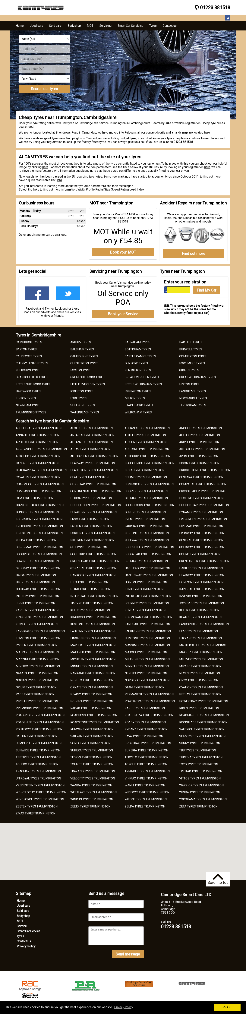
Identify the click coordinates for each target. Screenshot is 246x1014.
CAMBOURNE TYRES (84, 356)
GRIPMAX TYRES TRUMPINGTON (38, 568)
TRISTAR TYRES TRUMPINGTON (200, 771)
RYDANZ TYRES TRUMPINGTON (146, 729)
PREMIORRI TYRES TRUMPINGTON (39, 708)
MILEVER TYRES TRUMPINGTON (201, 659)
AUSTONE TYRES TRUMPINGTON (147, 449)
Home (21, 900)
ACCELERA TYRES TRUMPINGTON (39, 428)
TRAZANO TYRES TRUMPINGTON (92, 771)
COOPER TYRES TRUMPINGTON (146, 491)
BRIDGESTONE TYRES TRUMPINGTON (204, 470)
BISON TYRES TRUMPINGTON (199, 463)
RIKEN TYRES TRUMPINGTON (199, 708)
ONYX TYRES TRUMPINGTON (198, 680)
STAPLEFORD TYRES (139, 405)
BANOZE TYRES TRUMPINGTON (37, 463)
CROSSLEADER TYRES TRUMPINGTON (205, 491)
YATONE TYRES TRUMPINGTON (146, 799)
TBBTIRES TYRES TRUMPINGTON (38, 757)
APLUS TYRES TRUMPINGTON (199, 435)
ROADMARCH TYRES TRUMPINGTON (204, 715)
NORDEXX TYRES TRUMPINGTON (147, 680)
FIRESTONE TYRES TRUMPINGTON (39, 533)
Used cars (23, 906)
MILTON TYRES (135, 398)
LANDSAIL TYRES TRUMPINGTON (147, 624)
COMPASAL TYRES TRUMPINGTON (202, 484)
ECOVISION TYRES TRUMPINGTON (39, 519)
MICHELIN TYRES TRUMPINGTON (92, 659)
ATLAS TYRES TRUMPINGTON (90, 449)
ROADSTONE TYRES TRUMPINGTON (94, 722)
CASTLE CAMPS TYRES (140, 356)
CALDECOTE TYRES (29, 356)
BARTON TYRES (26, 349)
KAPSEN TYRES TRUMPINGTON (37, 610)
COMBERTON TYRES (193, 356)
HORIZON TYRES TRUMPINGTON (201, 582)
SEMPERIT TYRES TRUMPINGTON (39, 743)
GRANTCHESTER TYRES (32, 377)
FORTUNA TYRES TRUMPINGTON (92, 533)
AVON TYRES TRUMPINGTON (198, 456)
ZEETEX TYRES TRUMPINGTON (37, 806)
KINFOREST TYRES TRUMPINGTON (39, 617)
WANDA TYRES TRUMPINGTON (91, 785)
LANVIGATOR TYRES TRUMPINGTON (40, 631)
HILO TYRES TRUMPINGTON (89, 582)
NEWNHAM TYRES (28, 405)
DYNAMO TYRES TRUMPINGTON (201, 512)
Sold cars (23, 911)
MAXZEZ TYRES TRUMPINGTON (200, 652)
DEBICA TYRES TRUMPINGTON (91, 498)
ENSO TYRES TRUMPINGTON (89, 519)
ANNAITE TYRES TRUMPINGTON (37, 435)
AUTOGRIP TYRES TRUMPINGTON (147, 456)
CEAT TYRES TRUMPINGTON (89, 477)
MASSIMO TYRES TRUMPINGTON (147, 645)
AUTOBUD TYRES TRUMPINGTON (38, 456)
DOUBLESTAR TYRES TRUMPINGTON (204, 505)
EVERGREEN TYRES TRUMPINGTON (203, 519)
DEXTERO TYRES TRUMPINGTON (201, 498)
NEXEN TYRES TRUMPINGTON (199, 673)
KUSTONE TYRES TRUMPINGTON (92, 624)
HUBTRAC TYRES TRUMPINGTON (38, 589)
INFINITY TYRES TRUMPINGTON (37, 596)
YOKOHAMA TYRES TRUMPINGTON (203, 799)
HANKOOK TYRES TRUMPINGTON (92, 575)
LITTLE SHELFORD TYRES (33, 384)
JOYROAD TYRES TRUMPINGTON (201, 603)
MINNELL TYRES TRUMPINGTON (147, 666)
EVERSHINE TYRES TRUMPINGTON (39, 526)
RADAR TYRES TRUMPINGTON (90, 708)
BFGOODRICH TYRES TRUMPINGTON (149, 463)
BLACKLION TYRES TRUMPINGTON (94, 470)
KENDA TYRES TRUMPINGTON (145, 610)
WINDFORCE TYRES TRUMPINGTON (40, 799)
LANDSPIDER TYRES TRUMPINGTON (204, 624)
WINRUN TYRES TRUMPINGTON (91, 799)
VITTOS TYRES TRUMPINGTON (200, 778)
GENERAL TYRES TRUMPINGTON (201, 540)
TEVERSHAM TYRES (192, 405)
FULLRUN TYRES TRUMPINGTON (92, 540)
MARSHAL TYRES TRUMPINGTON (92, 645)
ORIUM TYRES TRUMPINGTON (36, 687)
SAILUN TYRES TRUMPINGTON (36, 736)
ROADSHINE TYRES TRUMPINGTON (40, 722)
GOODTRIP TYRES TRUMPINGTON (93, 554)
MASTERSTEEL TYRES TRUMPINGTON (205, 645)
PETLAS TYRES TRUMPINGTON (200, 694)
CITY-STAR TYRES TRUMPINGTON (93, 484)
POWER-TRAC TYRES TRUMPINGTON (150, 701)
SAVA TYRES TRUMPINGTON (144, 736)
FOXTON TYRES (80, 370)
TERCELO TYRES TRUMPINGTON (146, 757)
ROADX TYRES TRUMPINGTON (145, 722)
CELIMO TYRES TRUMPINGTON (146, 477)
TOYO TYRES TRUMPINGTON (198, 764)
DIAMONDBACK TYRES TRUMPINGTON (42, 505)
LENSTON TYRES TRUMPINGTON (38, 638)
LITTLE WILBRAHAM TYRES (143, 384)
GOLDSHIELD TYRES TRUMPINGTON (149, 547)
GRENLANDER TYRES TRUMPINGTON (204, 561)
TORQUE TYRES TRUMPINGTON (146, 764)
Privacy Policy (26, 946)
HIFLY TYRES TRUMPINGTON (35, 582)
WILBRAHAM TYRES (138, 412)
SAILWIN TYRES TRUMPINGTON (91, 736)
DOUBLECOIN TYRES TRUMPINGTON (149, 505)
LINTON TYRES (26, 398)
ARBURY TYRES (80, 342)
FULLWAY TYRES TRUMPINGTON (147, 540)
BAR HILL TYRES (190, 342)
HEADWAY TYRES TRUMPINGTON (201, 575)
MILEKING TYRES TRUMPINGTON (147, 659)
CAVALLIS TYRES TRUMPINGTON (38, 477)
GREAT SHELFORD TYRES (87, 377)
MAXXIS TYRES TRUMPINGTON (146, 652)
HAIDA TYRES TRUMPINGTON (36, 575)
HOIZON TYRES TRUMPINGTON (146, 582)
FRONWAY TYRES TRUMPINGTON (201, 533)
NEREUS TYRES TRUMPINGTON (146, 673)
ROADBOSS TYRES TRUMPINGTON (93, 715)
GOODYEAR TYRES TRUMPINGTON (148, 554)
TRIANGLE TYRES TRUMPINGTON (147, 771)
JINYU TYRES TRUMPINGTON (35, 603)
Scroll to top (218, 879)
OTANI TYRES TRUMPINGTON (144, 687)
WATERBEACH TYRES (84, 412)
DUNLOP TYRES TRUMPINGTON (37, 512)
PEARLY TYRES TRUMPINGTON (91, 694)
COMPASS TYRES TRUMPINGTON (38, 491)
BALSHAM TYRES (82, 349)
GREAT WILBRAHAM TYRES (197, 377)
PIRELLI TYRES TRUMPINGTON (37, 701)
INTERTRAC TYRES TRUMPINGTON (148, 596)
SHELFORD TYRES (82, 405)
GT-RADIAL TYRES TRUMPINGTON (93, 568)
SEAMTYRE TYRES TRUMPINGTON (202, 736)
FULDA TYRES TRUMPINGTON (36, 540)
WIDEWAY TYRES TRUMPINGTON (147, 792)
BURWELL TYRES (190, 349)
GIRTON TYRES (189, 370)
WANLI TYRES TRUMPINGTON (145, 785)
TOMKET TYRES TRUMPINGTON (91, 764)
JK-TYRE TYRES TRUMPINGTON (91, 603)
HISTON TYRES (189, 384)
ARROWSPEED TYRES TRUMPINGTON (41, 449)
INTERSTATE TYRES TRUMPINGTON (94, 596)
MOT (20, 921)
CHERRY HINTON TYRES (32, 363)
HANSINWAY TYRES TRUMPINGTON (149, 575)
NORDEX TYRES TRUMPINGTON (91, 680)
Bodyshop (23, 916)
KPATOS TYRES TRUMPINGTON (200, 617)
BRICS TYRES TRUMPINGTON (144, 470)
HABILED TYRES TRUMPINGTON (201, 568)
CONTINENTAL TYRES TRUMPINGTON (95, 491)
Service (22, 926)
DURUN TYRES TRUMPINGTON (145, 512)
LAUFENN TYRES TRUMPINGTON (92, 631)
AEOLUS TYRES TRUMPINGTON (91, 428)
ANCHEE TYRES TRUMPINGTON (200, 428)
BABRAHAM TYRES (137, 342)
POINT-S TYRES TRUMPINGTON (91, 701)
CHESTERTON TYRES (84, 363)
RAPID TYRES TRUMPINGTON (145, 708)
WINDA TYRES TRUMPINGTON (199, 792)
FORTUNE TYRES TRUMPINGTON (147, 533)
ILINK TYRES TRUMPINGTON (144, 589)
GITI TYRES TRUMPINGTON (88, 547)
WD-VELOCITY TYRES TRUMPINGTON (41, 792)
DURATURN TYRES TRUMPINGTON (93, 512)
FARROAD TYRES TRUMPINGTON (147, 526)
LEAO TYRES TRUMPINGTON (198, 631)
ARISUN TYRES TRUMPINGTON (145, 442)
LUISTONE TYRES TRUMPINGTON (147, 638)
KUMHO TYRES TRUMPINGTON (37, 624)
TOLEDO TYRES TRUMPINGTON (37, 764)
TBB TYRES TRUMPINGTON (197, 750)
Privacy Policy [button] (123, 1007)
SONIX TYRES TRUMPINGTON (90, 743)
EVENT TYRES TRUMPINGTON (145, 519)
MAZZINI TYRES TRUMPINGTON (37, 659)
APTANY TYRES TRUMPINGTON (91, 442)
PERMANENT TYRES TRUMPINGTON (149, 694)
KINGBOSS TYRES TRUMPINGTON (93, 617)
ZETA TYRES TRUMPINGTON (198, 806)
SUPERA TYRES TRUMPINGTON (91, 750)
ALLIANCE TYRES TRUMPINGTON (147, 428)
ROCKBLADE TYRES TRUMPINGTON (203, 722)
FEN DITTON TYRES (138, 370)
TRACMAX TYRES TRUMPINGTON (38, 771)
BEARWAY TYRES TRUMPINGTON (92, 463)
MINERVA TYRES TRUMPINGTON (38, 666)
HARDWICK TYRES (28, 391)
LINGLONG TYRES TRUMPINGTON (93, 638)
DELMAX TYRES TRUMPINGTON (146, 498)
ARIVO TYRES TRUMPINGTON (199, 442)
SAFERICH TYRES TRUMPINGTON (201, 729)
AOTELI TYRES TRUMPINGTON (145, 435)
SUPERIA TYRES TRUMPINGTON (146, 750)
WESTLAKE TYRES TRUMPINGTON (93, 792)
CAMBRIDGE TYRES (29, 342)
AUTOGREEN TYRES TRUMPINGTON (94, 456)
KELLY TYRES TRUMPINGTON (90, 610)
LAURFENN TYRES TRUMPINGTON (148, 631)
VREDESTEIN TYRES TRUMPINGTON (40, 785)
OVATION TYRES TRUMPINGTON (201, 687)
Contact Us (24, 941)
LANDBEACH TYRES (192, 391)
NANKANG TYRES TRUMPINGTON (92, 673)
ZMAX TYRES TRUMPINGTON (35, 813)
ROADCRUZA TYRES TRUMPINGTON (149, 715)
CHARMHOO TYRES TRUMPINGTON (40, 484)
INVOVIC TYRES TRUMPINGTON (200, 596)
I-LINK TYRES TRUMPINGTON (90, 589)
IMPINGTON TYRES (138, 391)
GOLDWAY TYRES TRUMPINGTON (201, 547)
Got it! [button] (227, 1007)
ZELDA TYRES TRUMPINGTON (145, 806)
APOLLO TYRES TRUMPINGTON (37, 442)
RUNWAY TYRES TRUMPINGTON (91, 729)
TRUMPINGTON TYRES (31, 412)
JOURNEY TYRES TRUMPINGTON (147, 603)
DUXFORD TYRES (136, 363)
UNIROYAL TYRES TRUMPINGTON (38, 778)
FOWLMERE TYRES (192, 363)
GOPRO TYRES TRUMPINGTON (199, 554)
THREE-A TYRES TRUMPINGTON (200, 757)
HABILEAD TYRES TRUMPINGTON (147, 568)
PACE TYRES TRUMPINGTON (35, 694)
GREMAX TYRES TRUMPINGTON (146, 561)
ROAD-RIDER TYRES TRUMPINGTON (40, 715)
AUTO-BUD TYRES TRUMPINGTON (202, 449)
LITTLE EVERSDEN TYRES (87, 384)
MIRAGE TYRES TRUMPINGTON (200, 666)
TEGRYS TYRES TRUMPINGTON (91, 757)
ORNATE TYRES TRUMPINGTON (91, 687)
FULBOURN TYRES (28, 370)
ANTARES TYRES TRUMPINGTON (92, 435)
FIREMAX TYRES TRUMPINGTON (201, 526)
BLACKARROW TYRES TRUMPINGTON (41, 470)
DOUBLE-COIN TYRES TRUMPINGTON (95, 505)
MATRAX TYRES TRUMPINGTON (37, 652)
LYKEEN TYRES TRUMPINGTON (36, 645)
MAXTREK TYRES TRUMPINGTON (92, 652)
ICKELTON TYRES (81, 391)
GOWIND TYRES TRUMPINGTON (37, 561)
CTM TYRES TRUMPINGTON (34, 498)
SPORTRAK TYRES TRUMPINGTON (148, 743)
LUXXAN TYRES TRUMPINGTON (200, 638)
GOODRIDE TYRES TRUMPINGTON (39, 554)
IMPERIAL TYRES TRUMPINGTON (201, 589)
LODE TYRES (78, 398)
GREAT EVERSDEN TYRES (142, 377)
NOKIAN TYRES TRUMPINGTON (37, 680)
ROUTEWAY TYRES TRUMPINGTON (39, 729)
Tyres (20, 936)
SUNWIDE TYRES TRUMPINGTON (38, 750)
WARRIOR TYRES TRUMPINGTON (201, 785)
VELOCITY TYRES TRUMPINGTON (92, 778)
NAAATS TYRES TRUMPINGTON (37, 673)
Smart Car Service (28, 931)
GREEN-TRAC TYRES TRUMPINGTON (94, 561)
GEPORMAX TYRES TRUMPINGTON (39, 547)
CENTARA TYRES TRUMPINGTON (201, 477)
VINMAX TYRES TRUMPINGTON (146, 778)
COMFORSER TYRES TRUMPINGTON (149, 484)
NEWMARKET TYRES (193, 398)
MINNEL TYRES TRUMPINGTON (91, 666)
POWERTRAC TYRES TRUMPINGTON (203, 701)
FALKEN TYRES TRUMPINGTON (91, 526)
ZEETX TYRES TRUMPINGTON (90, 806)
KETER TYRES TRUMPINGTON (199, 610)
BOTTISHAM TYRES (138, 349)
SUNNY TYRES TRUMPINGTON (199, 743)
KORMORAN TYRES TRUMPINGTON (148, 617)
